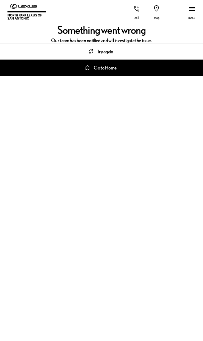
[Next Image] (196, 35)
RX (110, 81)
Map (156, 18)
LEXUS (84, 81)
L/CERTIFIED (50, 81)
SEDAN (177, 81)
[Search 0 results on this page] (101, 59)
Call (137, 18)
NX (131, 81)
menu (191, 18)
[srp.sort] (17, 81)
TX (152, 81)
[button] (136, 11)
